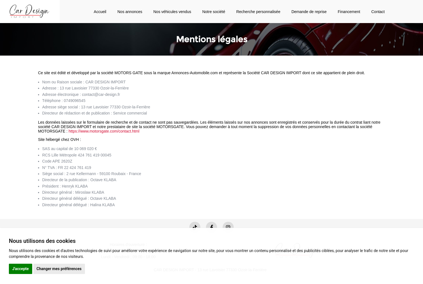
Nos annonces (129, 11)
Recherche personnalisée (258, 11)
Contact (378, 11)
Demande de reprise (309, 11)
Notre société (213, 11)
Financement (349, 11)
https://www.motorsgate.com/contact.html (104, 131)
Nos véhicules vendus (172, 11)
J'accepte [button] (20, 268)
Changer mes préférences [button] (59, 268)
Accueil (100, 11)
